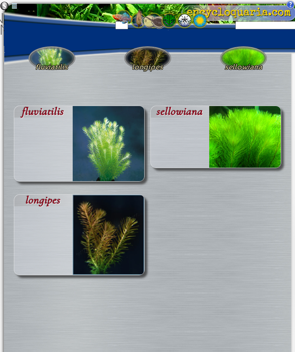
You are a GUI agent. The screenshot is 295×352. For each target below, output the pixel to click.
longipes (42, 200)
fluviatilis (42, 111)
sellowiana (179, 111)
